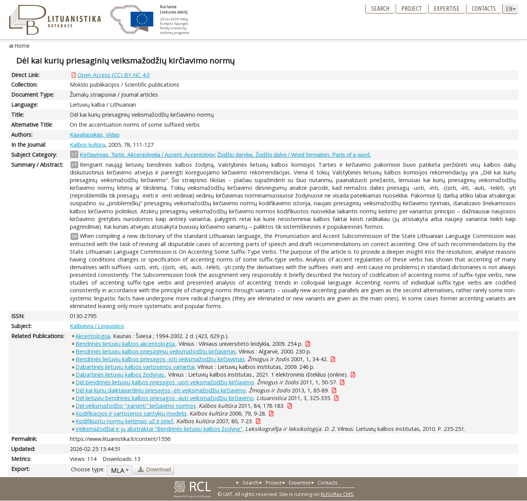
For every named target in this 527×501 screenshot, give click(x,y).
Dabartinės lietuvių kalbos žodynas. (120, 374)
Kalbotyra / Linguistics (97, 326)
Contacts (484, 8)
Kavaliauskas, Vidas (95, 135)
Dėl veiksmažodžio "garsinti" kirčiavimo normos (136, 405)
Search (380, 8)
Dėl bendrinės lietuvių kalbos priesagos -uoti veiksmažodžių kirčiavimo (165, 382)
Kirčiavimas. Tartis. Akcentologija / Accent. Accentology (147, 155)
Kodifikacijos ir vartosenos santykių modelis (131, 413)
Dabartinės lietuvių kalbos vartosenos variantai (135, 366)
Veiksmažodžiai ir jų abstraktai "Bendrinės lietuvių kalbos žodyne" (159, 428)
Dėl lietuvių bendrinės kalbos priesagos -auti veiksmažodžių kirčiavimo (165, 398)
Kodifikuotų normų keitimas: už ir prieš (124, 421)
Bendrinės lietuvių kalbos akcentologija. (126, 343)
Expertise (447, 8)
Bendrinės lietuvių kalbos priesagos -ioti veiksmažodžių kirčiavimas (160, 359)
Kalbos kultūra (87, 145)
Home (22, 45)
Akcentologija (93, 336)
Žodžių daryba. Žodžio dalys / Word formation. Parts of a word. (294, 155)
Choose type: (87, 469)
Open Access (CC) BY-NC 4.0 (113, 75)
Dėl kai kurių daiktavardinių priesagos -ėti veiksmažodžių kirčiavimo (161, 390)
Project (411, 8)
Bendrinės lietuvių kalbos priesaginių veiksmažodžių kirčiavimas (156, 351)
